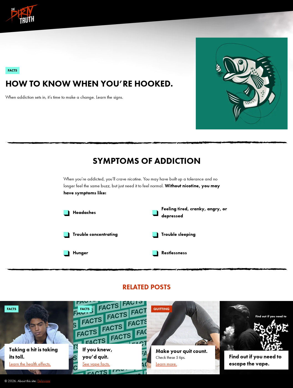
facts (12, 70)
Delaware (43, 381)
